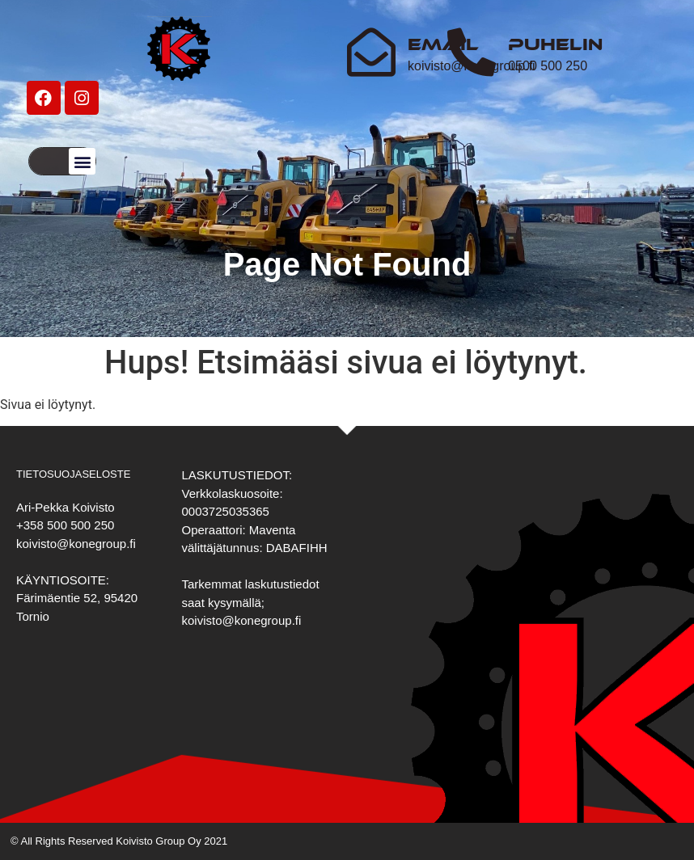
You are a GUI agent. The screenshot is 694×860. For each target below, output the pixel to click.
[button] (82, 161)
